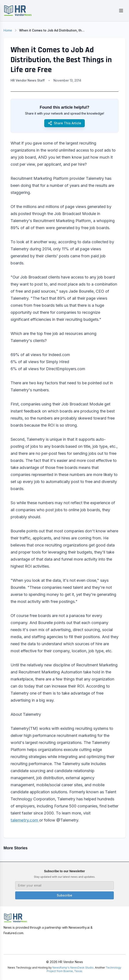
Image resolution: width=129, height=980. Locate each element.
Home (8, 30)
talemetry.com (25, 820)
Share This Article (64, 123)
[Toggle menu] (121, 10)
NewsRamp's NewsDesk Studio (73, 967)
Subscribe (64, 895)
